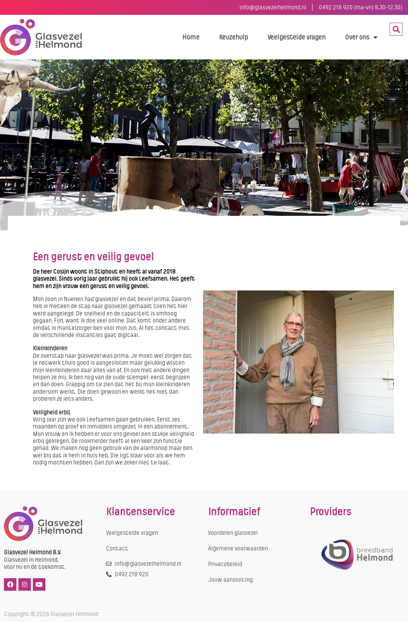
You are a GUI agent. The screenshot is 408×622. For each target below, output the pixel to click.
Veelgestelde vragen (296, 37)
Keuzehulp (233, 37)
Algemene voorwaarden (238, 548)
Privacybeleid (225, 564)
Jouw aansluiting (230, 580)
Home (191, 37)
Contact (117, 548)
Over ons (361, 37)
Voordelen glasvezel (233, 533)
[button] (396, 29)
